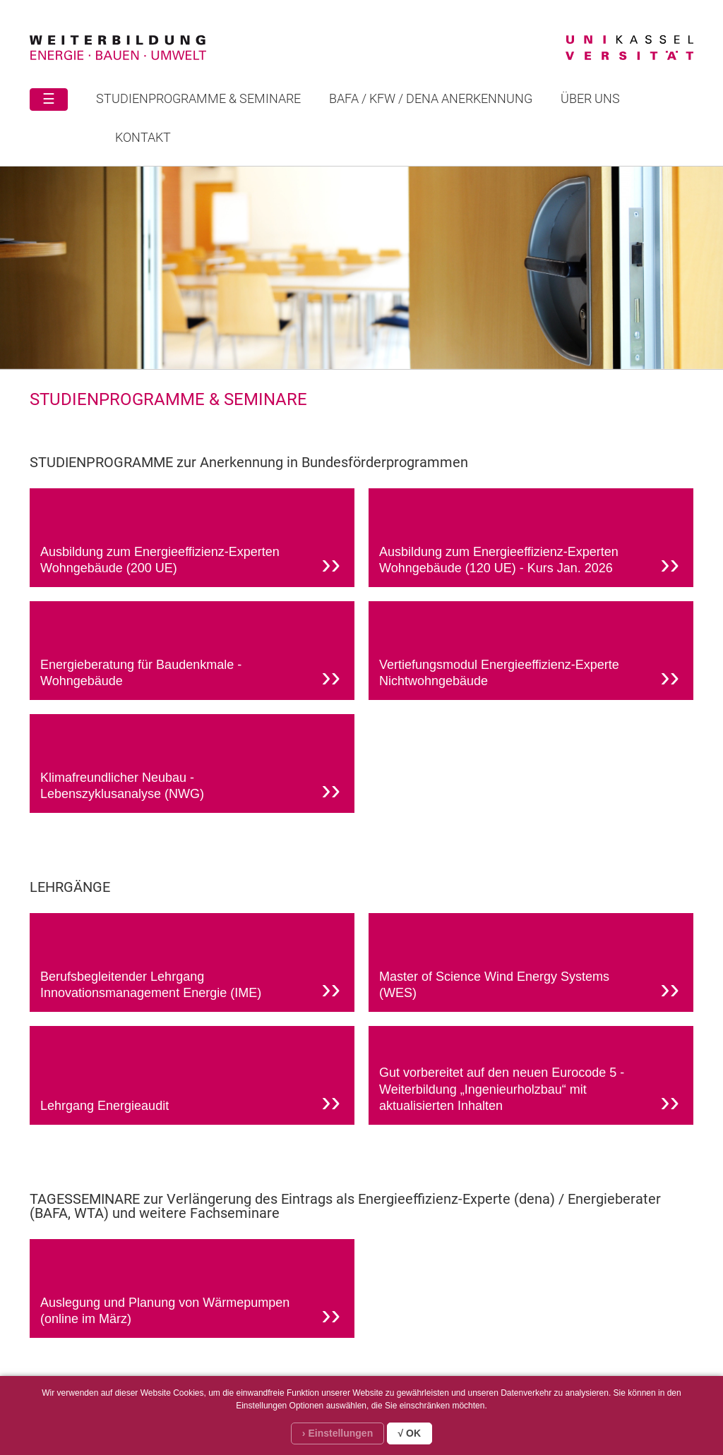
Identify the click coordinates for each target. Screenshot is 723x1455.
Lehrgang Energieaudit (190, 1101)
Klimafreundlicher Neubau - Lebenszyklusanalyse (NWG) (190, 788)
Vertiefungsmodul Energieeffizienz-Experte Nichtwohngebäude (529, 675)
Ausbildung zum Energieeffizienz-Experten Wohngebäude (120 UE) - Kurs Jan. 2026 (529, 562)
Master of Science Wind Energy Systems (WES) (529, 987)
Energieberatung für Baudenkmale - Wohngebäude (190, 675)
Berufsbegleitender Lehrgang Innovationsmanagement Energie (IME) (190, 987)
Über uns (590, 98)
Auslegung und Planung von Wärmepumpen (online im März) (190, 1313)
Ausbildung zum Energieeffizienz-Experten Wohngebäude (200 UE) (190, 562)
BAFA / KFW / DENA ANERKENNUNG (430, 98)
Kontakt (143, 137)
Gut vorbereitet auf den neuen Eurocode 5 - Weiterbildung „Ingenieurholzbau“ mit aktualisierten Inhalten (529, 1091)
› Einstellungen (337, 1433)
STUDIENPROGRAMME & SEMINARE (198, 98)
